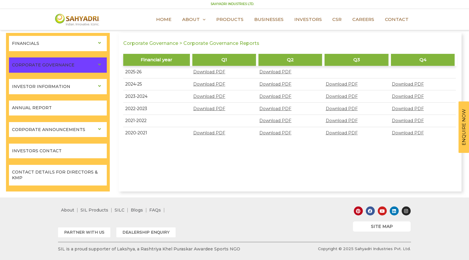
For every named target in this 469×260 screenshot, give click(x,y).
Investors (314, 19)
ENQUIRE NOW (464, 127)
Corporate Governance (43, 65)
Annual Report (32, 107)
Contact (397, 19)
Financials (25, 43)
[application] (214, 19)
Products (239, 19)
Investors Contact (37, 150)
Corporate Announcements (48, 129)
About (205, 19)
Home (177, 19)
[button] (84, 232)
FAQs (155, 210)
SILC (119, 210)
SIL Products (94, 210)
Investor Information (41, 86)
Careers (366, 19)
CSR (341, 19)
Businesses (276, 19)
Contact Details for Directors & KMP (55, 175)
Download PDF (209, 71)
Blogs (137, 210)
